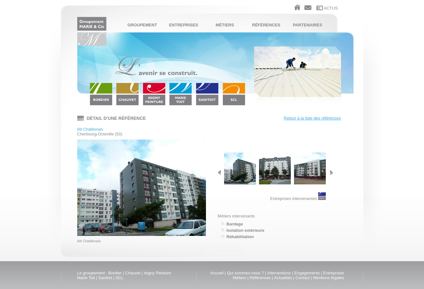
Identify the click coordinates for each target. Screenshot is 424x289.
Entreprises (183, 25)
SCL (119, 277)
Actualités (283, 277)
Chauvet (132, 273)
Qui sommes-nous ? (245, 273)
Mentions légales (328, 277)
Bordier (115, 273)
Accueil (216, 273)
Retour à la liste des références (312, 118)
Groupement (142, 25)
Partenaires (307, 25)
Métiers (225, 25)
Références (266, 25)
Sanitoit (105, 277)
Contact (303, 277)
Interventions (279, 273)
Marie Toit (86, 277)
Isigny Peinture (157, 273)
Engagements (307, 273)
